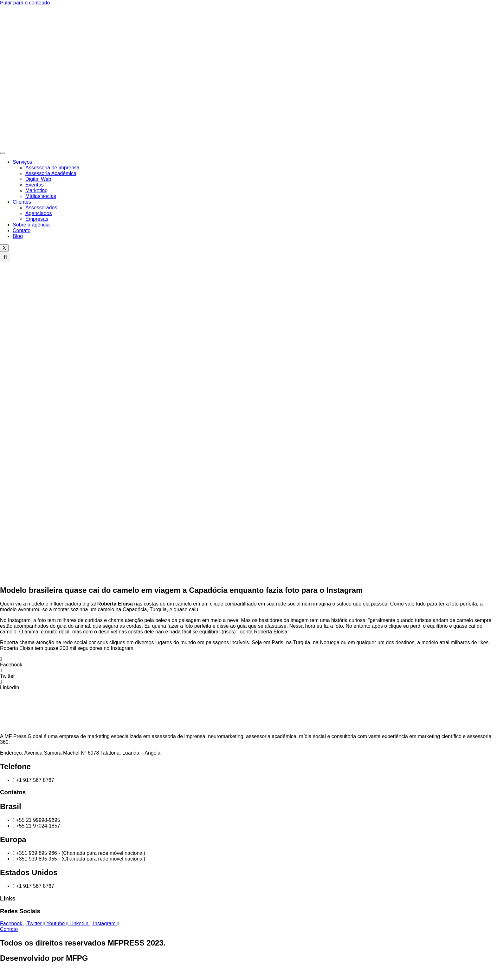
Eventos (34, 184)
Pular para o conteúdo (25, 2)
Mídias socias (40, 196)
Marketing (36, 190)
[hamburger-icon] (2, 153)
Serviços (22, 162)
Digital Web (38, 179)
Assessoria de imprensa (52, 167)
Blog (18, 236)
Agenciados (38, 213)
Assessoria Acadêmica (50, 173)
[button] (5, 257)
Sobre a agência (31, 224)
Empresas (36, 219)
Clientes (22, 202)
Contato (21, 230)
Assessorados (41, 207)
